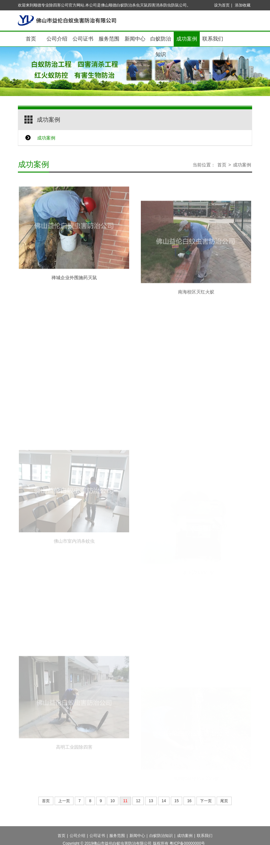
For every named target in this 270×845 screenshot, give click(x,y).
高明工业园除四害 (74, 772)
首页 (31, 39)
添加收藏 (242, 5)
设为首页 (222, 5)
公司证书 (83, 39)
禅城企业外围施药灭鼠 (74, 285)
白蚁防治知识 (160, 41)
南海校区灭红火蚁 (196, 309)
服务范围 (109, 39)
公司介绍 (57, 39)
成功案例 (186, 39)
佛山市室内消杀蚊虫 (74, 566)
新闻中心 (135, 39)
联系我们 (212, 39)
